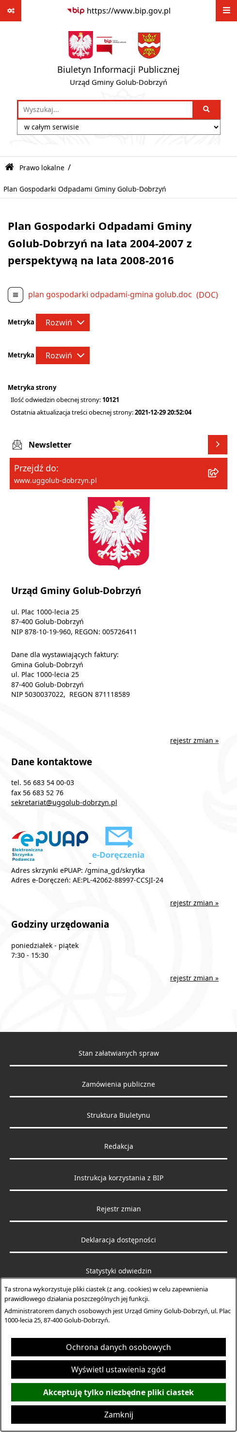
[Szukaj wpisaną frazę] (207, 109)
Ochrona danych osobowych (118, 1347)
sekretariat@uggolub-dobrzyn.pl (64, 802)
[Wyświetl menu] (226, 10)
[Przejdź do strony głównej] (118, 60)
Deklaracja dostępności (118, 1240)
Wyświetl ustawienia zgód (118, 1369)
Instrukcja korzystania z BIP (118, 1178)
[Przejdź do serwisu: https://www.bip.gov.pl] (118, 10)
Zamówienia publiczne (118, 1084)
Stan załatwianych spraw (119, 1053)
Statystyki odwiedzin (119, 1271)
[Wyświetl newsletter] (217, 444)
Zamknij (118, 1414)
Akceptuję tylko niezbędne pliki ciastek (118, 1392)
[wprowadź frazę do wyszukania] (105, 109)
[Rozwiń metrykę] (63, 322)
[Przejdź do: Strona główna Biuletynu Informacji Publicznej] (9, 168)
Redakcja (118, 1146)
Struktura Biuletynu (118, 1115)
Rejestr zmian (118, 1209)
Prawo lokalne (41, 167)
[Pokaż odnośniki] (10, 10)
